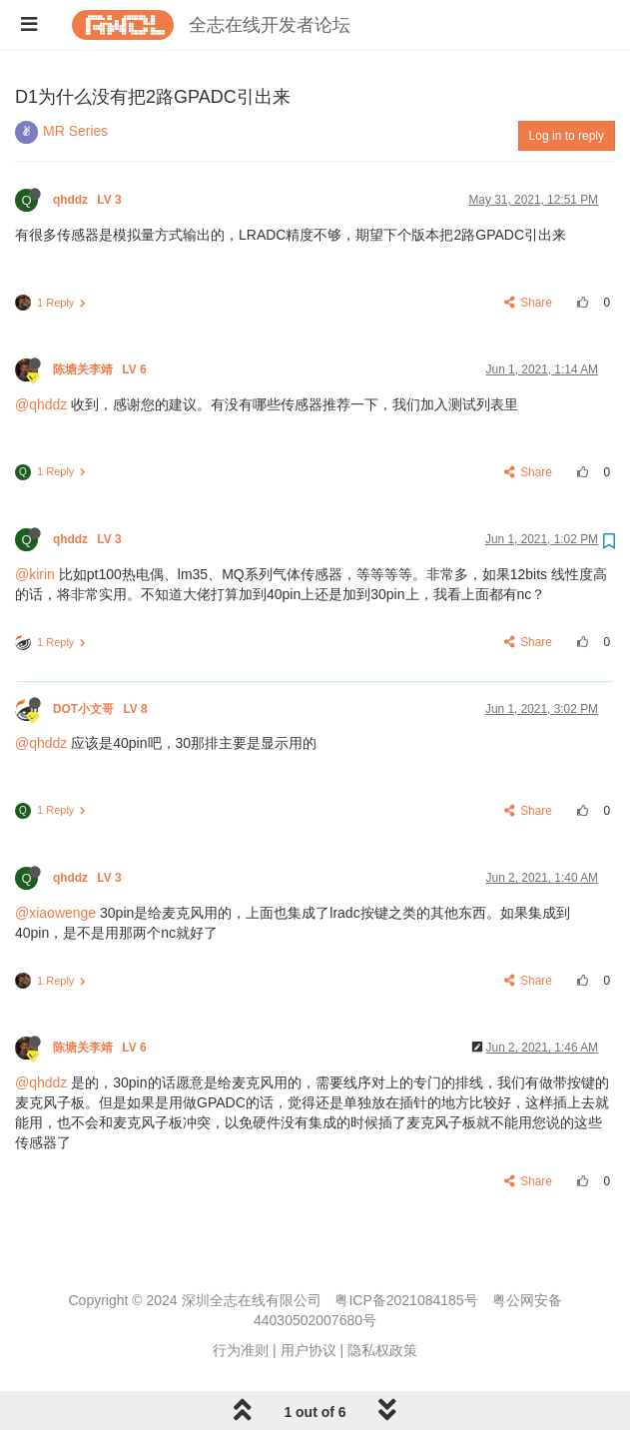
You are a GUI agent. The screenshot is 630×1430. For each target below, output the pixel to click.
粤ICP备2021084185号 (405, 1300)
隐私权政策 (382, 1350)
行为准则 (241, 1350)
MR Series (75, 131)
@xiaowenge (55, 913)
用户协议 (308, 1350)
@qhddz (41, 404)
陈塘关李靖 (101, 369)
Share (528, 303)
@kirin (35, 574)
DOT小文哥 (102, 709)
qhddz (89, 200)
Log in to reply (566, 136)
